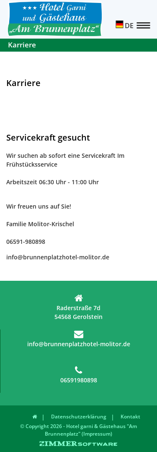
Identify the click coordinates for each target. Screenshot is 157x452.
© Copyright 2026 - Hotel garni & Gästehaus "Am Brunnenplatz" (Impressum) (78, 430)
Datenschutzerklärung (78, 416)
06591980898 (78, 375)
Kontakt (130, 416)
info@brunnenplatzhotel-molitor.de (78, 338)
